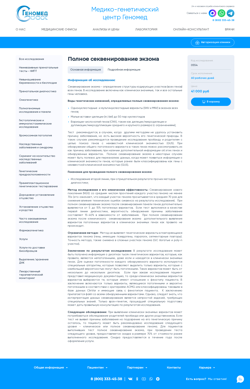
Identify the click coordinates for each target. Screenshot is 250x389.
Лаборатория (146, 29)
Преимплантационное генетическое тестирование (38, 185)
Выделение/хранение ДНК (40, 261)
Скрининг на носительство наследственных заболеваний (37, 159)
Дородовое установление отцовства (37, 197)
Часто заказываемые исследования (33, 220)
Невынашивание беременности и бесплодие (38, 81)
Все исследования (31, 59)
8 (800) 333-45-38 (223, 20)
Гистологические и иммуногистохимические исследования (35, 124)
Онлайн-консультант (191, 29)
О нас (21, 29)
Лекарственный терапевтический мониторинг (31, 275)
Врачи (229, 29)
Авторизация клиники (212, 42)
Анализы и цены (106, 29)
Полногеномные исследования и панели (40, 110)
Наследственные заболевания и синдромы (36, 146)
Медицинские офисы (59, 29)
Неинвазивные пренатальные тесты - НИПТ (38, 69)
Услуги (40, 239)
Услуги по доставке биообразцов (32, 249)
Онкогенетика (40, 100)
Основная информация (85, 69)
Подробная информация (124, 69)
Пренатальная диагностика (37, 91)
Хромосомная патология (35, 135)
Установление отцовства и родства (40, 209)
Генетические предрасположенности (34, 173)
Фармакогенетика (31, 230)
